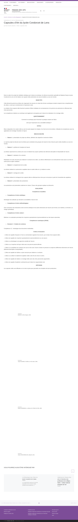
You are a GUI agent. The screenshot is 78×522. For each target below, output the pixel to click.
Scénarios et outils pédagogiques (14, 17)
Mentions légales (7, 511)
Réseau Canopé (55, 513)
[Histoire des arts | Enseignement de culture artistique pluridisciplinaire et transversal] (8, 11)
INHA (53, 515)
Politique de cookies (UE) (8, 513)
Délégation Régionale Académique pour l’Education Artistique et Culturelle (37, 514)
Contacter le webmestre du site (10, 509)
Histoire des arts (10, 520)
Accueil (5, 17)
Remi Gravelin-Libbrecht (11, 25)
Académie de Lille (31, 509)
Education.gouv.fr (55, 509)
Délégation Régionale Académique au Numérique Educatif (39, 511)
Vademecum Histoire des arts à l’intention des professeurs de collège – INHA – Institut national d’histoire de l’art (64, 481)
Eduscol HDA (54, 511)
